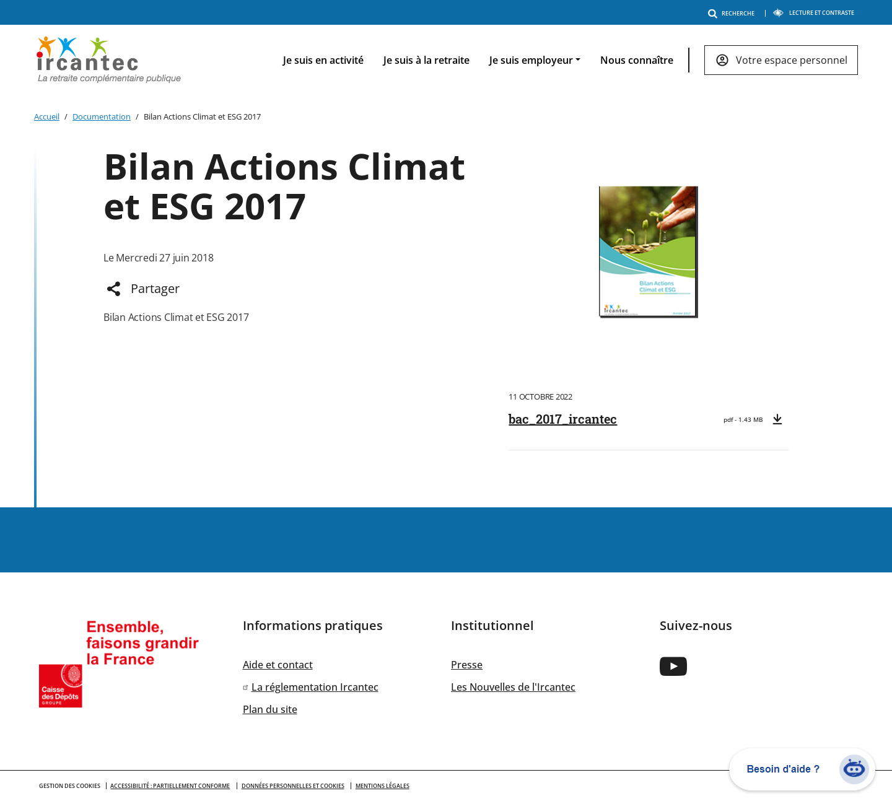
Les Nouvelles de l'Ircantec (513, 687)
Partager (155, 288)
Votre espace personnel (791, 60)
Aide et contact (278, 665)
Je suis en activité (323, 60)
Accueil (46, 116)
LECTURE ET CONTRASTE (813, 13)
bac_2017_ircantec (563, 419)
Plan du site (270, 709)
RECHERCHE (733, 13)
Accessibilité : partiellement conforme (170, 786)
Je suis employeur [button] (531, 60)
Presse (467, 665)
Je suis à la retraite (426, 60)
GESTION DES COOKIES (69, 786)
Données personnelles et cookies (293, 786)
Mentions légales (382, 786)
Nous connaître (636, 60)
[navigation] (560, 60)
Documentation (101, 116)
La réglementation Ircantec (314, 687)
